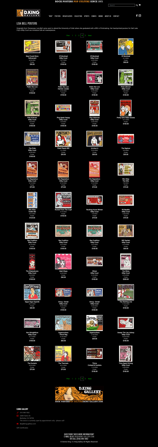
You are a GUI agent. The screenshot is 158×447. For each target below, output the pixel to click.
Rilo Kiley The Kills (125, 182)
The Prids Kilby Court (32, 151)
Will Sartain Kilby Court (126, 243)
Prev (68, 35)
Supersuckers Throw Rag (63, 335)
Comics (93, 16)
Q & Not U (94, 150)
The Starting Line (126, 304)
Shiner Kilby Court (95, 274)
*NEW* (51, 16)
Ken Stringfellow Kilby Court (32, 335)
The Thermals (63, 365)
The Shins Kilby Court (126, 274)
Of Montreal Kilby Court (63, 59)
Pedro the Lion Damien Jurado (63, 90)
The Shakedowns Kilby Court (32, 274)
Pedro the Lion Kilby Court (94, 90)
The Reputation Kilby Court (32, 182)
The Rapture (125, 150)
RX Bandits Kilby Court (126, 212)
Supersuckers (95, 334)
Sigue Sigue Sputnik (32, 304)
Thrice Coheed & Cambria (94, 366)
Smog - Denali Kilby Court (63, 305)
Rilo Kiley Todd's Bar (32, 212)
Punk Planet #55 (63, 150)
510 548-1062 (23, 413)
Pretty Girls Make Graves (126, 119)
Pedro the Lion (32, 89)
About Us (108, 16)
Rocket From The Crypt (63, 212)
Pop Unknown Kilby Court (95, 120)
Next (90, 35)
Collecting (78, 16)
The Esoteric (32, 365)
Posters (58, 16)
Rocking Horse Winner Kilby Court (94, 212)
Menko (101, 16)
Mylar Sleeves (67, 16)
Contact (116, 16)
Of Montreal (125, 58)
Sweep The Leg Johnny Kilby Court (125, 335)
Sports (86, 16)
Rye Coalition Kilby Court (32, 243)
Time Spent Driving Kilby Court (126, 366)
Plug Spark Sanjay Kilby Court (63, 120)
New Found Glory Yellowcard (32, 59)
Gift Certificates (22, 428)
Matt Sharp (63, 273)
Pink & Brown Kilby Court (126, 90)
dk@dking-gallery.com (26, 424)
